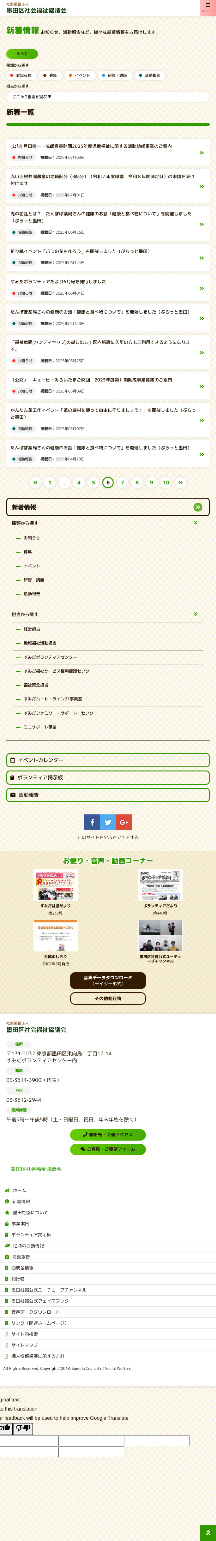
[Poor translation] (23, 1429)
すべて (22, 54)
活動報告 (152, 75)
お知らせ (23, 75)
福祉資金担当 (36, 685)
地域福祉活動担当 (40, 643)
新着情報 (24, 507)
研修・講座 (117, 75)
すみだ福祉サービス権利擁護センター (58, 671)
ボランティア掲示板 (36, 777)
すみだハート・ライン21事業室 (53, 699)
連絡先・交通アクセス (108, 1134)
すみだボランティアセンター (50, 657)
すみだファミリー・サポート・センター (61, 713)
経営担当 (32, 629)
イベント (82, 75)
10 (166, 482)
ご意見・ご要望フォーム (108, 1149)
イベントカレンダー (36, 760)
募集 (53, 75)
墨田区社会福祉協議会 (108, 8)
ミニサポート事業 (40, 727)
